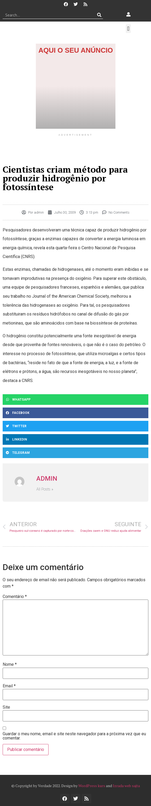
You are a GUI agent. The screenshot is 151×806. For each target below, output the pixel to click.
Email (9, 686)
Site (6, 707)
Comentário (15, 597)
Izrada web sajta (126, 785)
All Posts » (44, 489)
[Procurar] (99, 15)
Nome (10, 664)
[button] (128, 28)
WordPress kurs (91, 785)
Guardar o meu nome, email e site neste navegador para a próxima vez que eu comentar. (74, 736)
